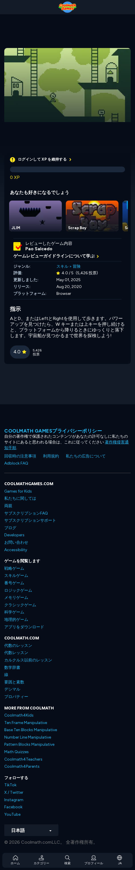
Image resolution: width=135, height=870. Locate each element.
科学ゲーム (14, 612)
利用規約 (51, 456)
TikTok (10, 785)
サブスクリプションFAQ (26, 513)
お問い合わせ (16, 542)
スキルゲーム (16, 575)
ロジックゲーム (18, 590)
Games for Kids (18, 491)
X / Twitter (13, 792)
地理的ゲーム (16, 619)
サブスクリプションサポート (30, 520)
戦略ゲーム (14, 568)
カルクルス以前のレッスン (28, 660)
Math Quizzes (16, 751)
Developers (14, 535)
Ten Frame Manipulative (25, 722)
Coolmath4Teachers (23, 759)
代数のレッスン (18, 645)
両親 (8, 505)
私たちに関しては (20, 498)
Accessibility (15, 549)
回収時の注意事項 (20, 456)
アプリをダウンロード (24, 627)
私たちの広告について (86, 456)
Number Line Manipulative (27, 737)
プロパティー (16, 696)
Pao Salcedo (38, 248)
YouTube (12, 814)
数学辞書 (12, 667)
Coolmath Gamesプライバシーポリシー (53, 431)
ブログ (10, 527)
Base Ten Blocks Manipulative (30, 729)
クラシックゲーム (20, 605)
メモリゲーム (16, 597)
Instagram (13, 799)
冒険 (77, 266)
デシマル (12, 689)
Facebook (13, 807)
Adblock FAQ (16, 463)
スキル (62, 266)
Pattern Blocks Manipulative (29, 744)
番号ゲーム (14, 583)
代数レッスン (16, 652)
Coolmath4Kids (19, 715)
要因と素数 (14, 682)
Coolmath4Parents (22, 766)
